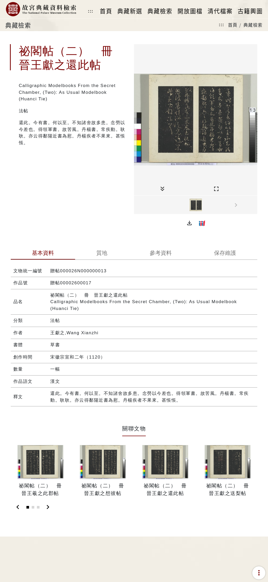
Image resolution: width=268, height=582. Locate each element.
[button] (189, 223)
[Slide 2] (33, 507)
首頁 (233, 24)
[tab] (43, 253)
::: (90, 11)
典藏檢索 (253, 24)
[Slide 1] (27, 507)
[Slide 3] (38, 507)
